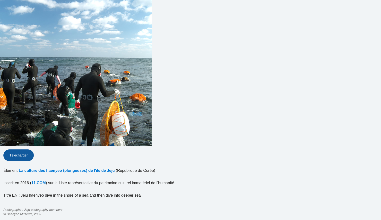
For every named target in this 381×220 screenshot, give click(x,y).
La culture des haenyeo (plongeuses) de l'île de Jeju (67, 170)
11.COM (38, 183)
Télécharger (18, 155)
